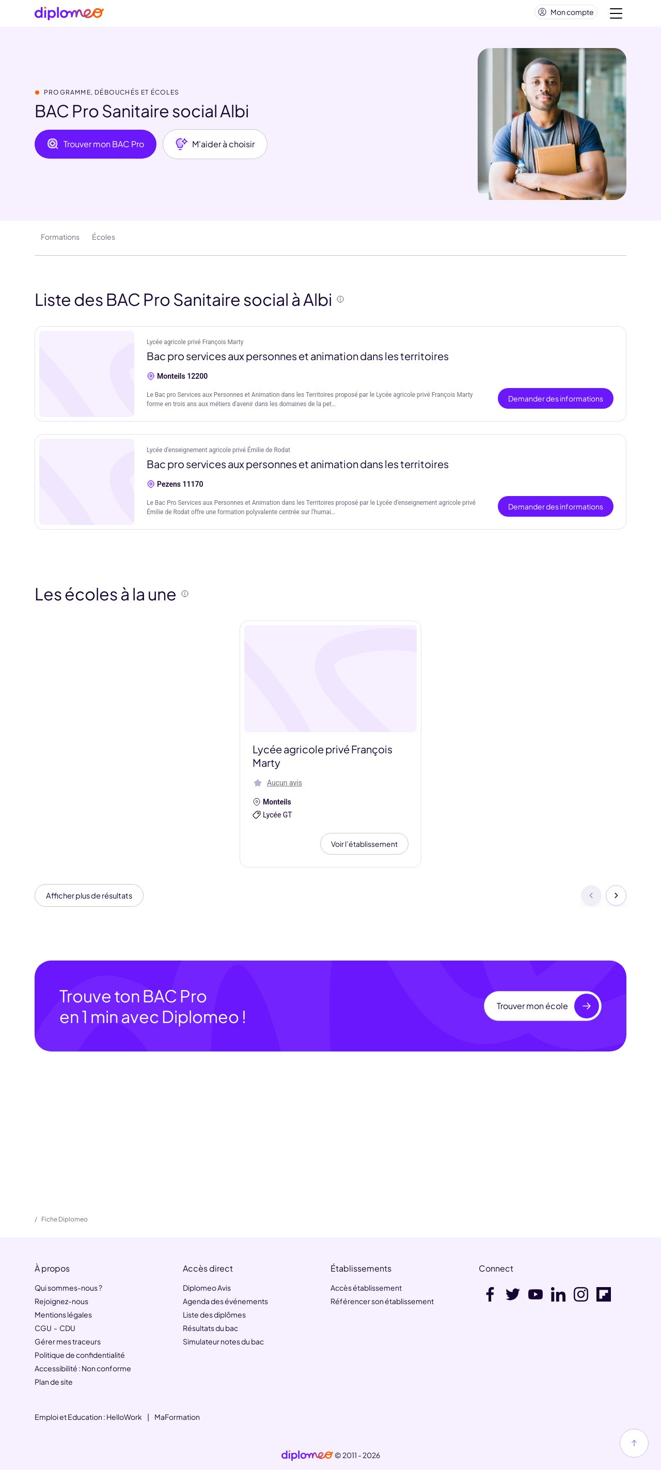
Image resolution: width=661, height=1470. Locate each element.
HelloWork (124, 1416)
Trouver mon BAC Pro (95, 148)
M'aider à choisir (215, 148)
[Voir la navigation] (616, 15)
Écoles (103, 240)
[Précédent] (591, 901)
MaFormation (177, 1416)
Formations (60, 240)
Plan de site (54, 1381)
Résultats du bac (210, 1328)
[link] (307, 1455)
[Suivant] (616, 901)
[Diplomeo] (69, 16)
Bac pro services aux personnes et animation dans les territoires (298, 359)
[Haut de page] (634, 1443)
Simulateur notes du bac (223, 1341)
